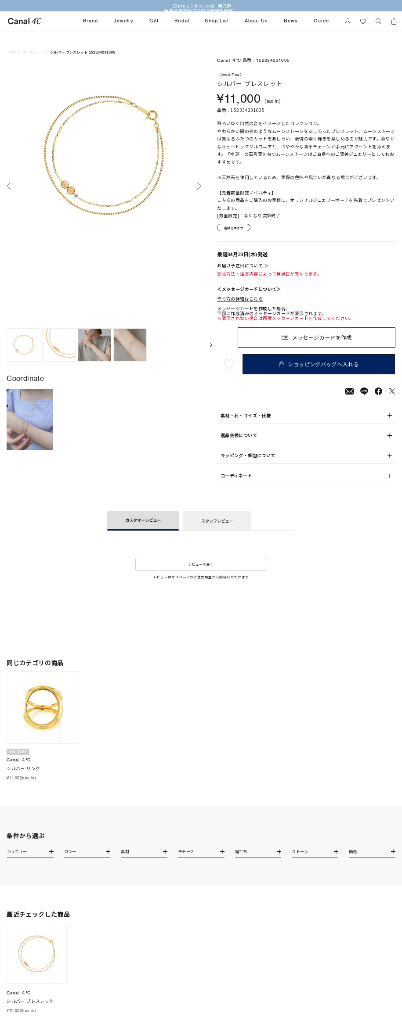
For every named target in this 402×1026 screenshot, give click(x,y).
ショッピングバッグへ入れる (319, 365)
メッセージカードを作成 (322, 338)
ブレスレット (33, 52)
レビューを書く (201, 565)
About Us (256, 21)
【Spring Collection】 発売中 (201, 6)
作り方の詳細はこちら (240, 300)
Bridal (181, 21)
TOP (12, 52)
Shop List (217, 21)
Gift (154, 21)
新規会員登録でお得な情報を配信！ (200, 10)
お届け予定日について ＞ (242, 267)
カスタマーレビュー (143, 521)
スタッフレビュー (217, 522)
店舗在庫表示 (236, 228)
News (291, 21)
